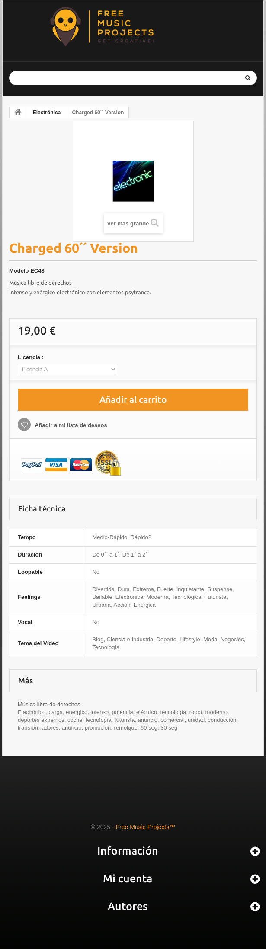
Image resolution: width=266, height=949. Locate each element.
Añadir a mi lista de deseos (70, 425)
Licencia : (31, 357)
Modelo (19, 270)
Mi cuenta (127, 878)
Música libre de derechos (40, 283)
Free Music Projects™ (146, 827)
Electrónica (47, 112)
